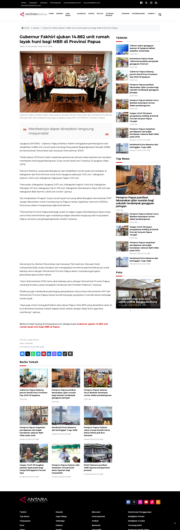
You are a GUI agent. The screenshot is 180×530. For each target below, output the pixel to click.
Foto (119, 272)
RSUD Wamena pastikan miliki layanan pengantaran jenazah (97, 468)
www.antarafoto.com (92, 3)
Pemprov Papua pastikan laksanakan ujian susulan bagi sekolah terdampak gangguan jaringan (144, 89)
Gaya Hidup (67, 14)
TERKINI (121, 37)
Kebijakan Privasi (136, 516)
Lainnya (151, 13)
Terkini (23, 3)
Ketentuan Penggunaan (139, 512)
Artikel (95, 521)
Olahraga (81, 13)
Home (26, 28)
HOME (51, 13)
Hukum (91, 13)
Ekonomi (125, 13)
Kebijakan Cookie (136, 521)
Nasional (96, 525)
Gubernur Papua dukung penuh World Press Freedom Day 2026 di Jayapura (33, 392)
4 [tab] (142, 310)
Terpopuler (33, 3)
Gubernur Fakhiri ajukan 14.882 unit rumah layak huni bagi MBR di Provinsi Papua (80, 28)
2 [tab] (134, 310)
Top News (43, 3)
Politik (100, 13)
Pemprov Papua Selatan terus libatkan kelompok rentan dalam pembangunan (98, 392)
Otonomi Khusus (110, 14)
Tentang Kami (55, 3)
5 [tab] (146, 310)
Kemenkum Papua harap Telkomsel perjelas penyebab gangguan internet (144, 61)
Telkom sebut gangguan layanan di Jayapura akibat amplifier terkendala (142, 48)
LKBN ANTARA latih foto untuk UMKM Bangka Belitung (138, 300)
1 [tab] (130, 310)
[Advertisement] (66, 241)
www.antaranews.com (72, 3)
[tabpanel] (138, 293)
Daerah (59, 13)
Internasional (138, 13)
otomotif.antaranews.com (31, 5)
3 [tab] (138, 310)
